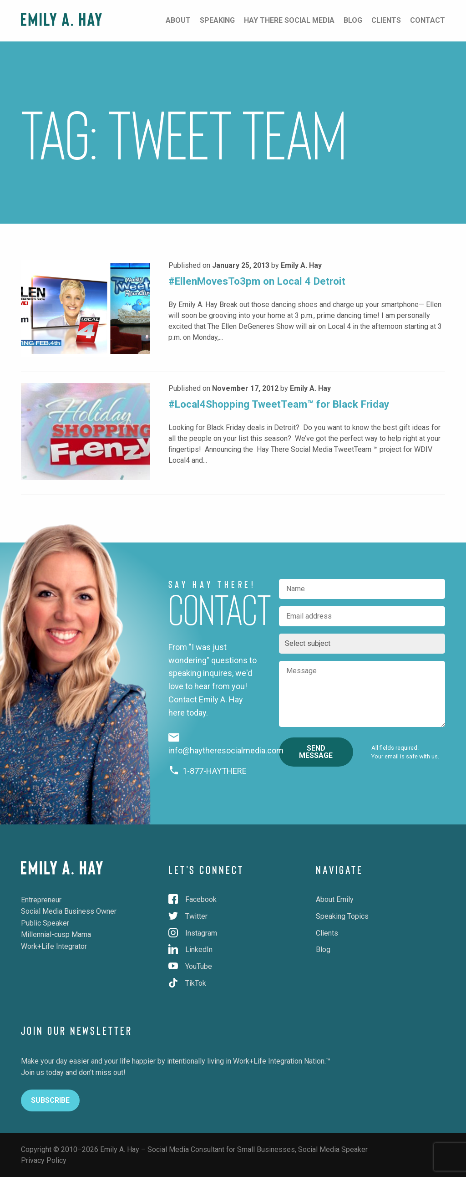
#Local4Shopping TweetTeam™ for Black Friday (278, 404)
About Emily (335, 899)
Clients (386, 20)
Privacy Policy (43, 1160)
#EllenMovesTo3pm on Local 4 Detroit (256, 281)
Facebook (192, 899)
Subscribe (50, 1100)
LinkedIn (190, 949)
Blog (353, 20)
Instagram (192, 933)
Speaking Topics (342, 916)
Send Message (316, 752)
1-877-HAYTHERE (207, 771)
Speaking (217, 20)
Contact (427, 20)
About (178, 20)
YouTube (190, 966)
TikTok (187, 983)
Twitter (188, 916)
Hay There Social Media (289, 20)
